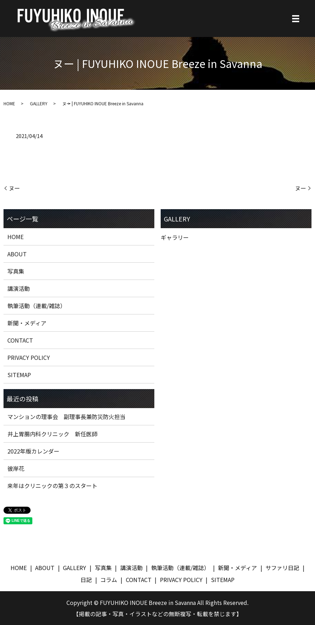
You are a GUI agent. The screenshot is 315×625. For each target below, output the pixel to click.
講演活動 (18, 288)
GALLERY (38, 103)
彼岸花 (15, 468)
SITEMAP (19, 374)
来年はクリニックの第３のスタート (52, 485)
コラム (108, 579)
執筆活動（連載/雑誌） (36, 305)
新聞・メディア (26, 323)
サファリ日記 (282, 567)
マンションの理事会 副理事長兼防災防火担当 (66, 416)
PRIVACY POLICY (28, 357)
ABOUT (17, 254)
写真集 (15, 271)
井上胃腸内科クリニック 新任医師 (52, 434)
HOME (9, 103)
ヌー (14, 188)
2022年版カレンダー (33, 451)
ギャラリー (175, 237)
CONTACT (20, 340)
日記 (86, 579)
